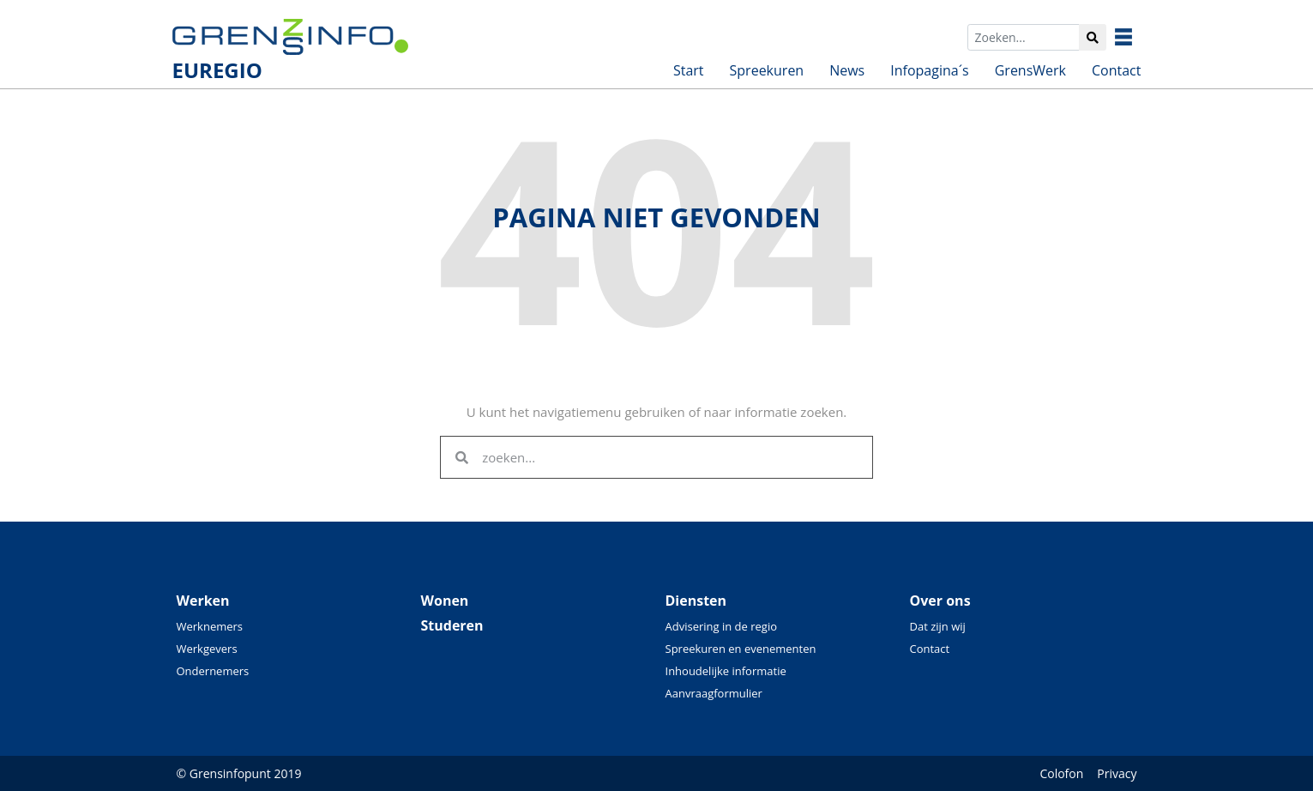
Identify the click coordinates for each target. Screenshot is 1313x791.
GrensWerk (1030, 70)
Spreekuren (767, 70)
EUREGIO (217, 70)
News (846, 70)
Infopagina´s (929, 70)
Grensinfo (1136, 36)
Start (688, 70)
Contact (1116, 70)
